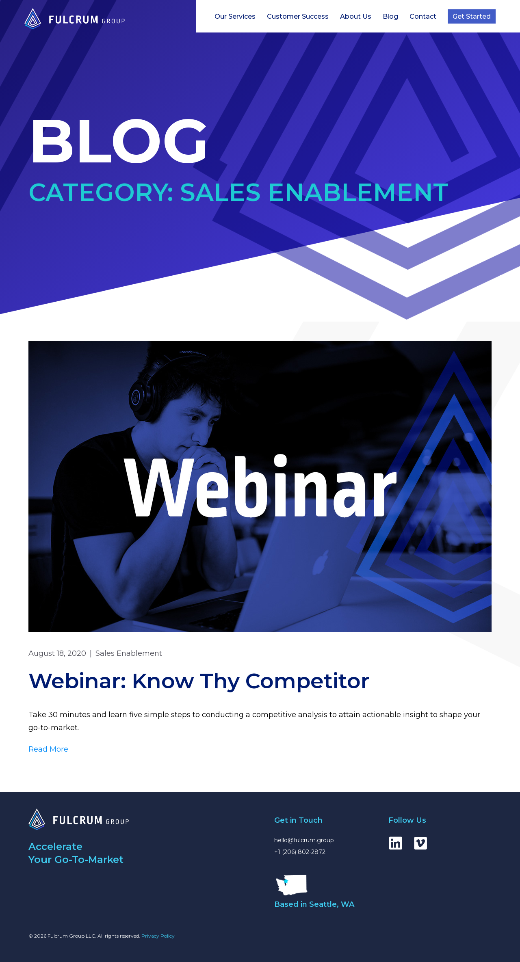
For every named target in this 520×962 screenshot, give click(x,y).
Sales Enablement (128, 653)
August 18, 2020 (57, 653)
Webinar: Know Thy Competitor (199, 681)
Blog (390, 16)
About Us (355, 16)
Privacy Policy (158, 936)
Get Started (472, 16)
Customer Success (298, 16)
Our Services (235, 16)
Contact (423, 16)
